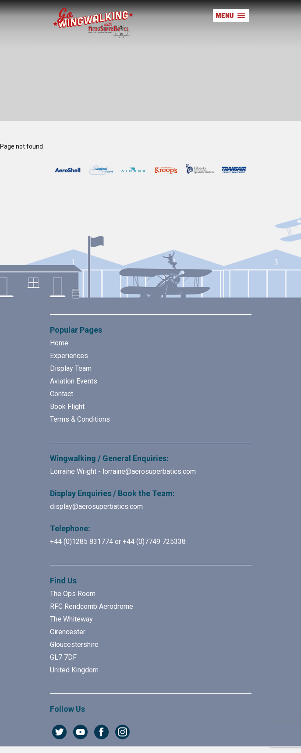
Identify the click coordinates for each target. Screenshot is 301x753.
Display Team (71, 368)
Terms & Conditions (80, 419)
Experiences (69, 356)
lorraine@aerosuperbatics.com (149, 471)
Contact (61, 394)
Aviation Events (73, 381)
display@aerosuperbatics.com (96, 506)
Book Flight (67, 406)
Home (59, 343)
